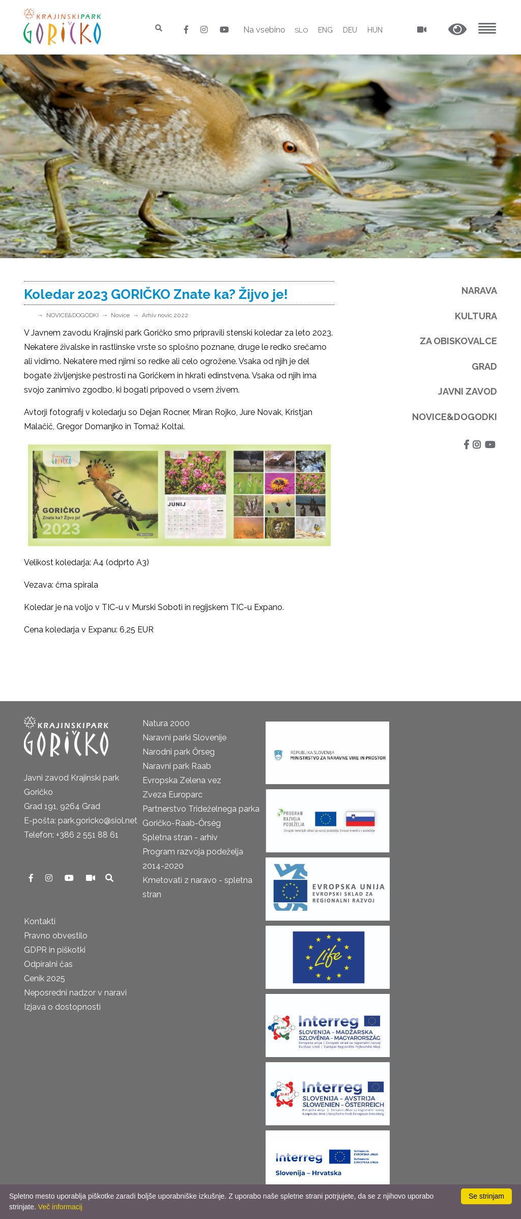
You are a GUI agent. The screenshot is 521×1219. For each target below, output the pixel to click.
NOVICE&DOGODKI (72, 315)
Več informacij (60, 1207)
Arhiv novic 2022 (165, 315)
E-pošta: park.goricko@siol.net (80, 820)
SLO (301, 30)
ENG (325, 30)
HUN (375, 30)
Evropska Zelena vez (181, 780)
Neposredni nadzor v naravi (75, 993)
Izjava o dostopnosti (62, 1007)
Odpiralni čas (48, 964)
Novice (120, 315)
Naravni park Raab (176, 766)
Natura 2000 (166, 723)
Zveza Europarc (172, 794)
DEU (350, 30)
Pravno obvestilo (56, 935)
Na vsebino (264, 30)
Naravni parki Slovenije (184, 737)
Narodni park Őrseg (178, 752)
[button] (457, 29)
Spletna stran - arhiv (180, 837)
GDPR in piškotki (54, 950)
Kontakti (39, 921)
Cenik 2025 (44, 978)
